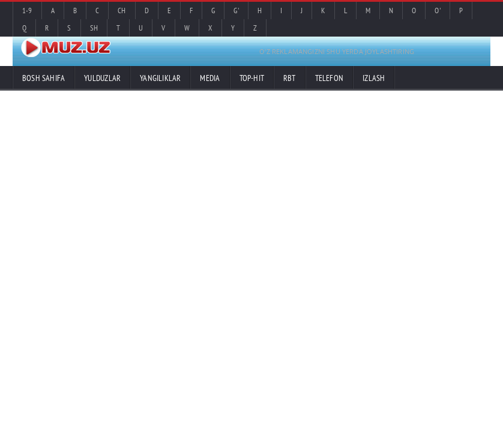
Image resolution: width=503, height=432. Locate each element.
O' (437, 10)
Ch (121, 10)
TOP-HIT (251, 78)
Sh (94, 28)
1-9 (27, 10)
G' (235, 10)
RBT (289, 78)
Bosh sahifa (43, 78)
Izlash (374, 78)
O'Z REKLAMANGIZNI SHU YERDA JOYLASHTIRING (336, 51)
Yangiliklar (160, 78)
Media (210, 78)
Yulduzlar (102, 78)
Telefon (329, 78)
